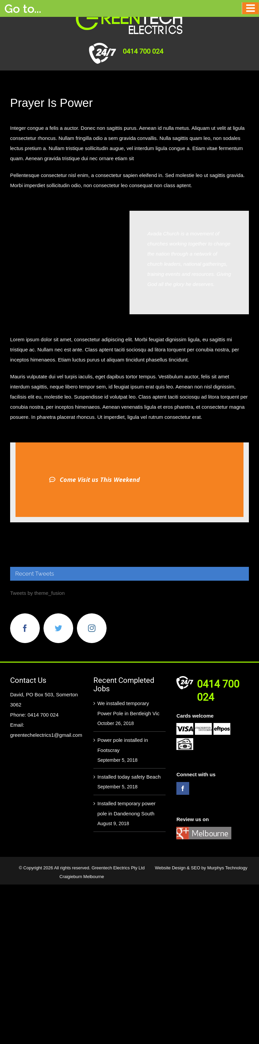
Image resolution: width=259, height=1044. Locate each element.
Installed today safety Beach (129, 777)
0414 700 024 (143, 51)
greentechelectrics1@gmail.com (46, 735)
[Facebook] (25, 628)
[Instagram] (92, 628)
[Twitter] (58, 628)
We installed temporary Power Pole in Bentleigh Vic (128, 708)
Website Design (170, 867)
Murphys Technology (227, 867)
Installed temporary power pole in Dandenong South (126, 808)
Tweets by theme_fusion (37, 593)
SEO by (199, 867)
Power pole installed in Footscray (122, 745)
